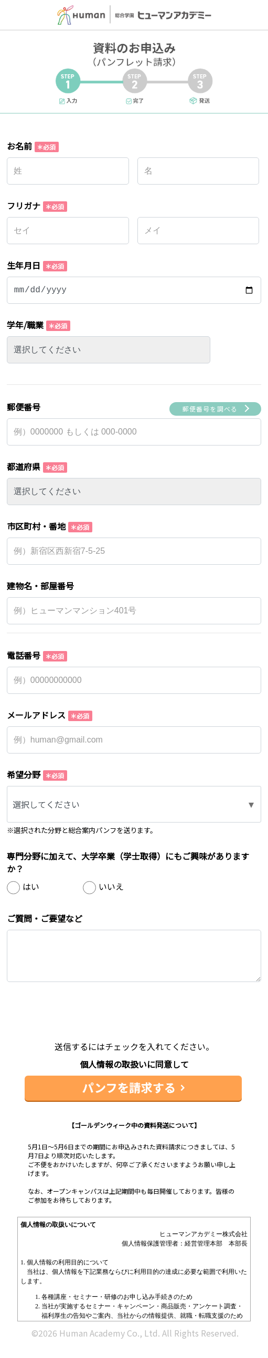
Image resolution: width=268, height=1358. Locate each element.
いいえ (111, 886)
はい (31, 886)
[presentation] (134, 1019)
